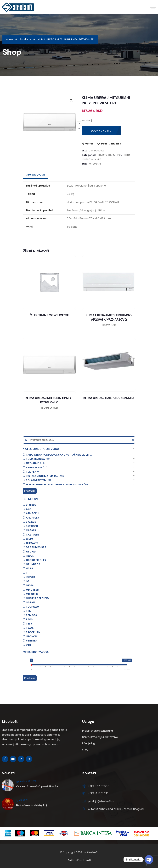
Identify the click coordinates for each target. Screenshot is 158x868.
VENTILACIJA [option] (36, 467)
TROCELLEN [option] (33, 632)
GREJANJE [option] (35, 463)
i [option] (26, 573)
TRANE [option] (30, 628)
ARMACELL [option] (32, 513)
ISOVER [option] (30, 577)
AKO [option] (28, 509)
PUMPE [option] (32, 472)
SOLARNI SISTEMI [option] (38, 480)
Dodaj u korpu (101, 130)
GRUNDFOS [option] (33, 564)
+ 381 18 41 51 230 (98, 793)
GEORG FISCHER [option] (36, 560)
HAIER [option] (29, 568)
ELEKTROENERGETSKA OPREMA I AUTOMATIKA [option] (57, 484)
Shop (85, 749)
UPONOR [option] (31, 636)
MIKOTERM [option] (32, 590)
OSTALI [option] (30, 602)
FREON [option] (30, 556)
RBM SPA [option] (31, 615)
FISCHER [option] (31, 551)
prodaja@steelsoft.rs (101, 801)
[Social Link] (5, 759)
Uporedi (89, 143)
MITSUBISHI (95, 163)
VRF (119, 155)
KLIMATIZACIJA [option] (38, 459)
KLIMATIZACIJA (106, 155)
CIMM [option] (29, 539)
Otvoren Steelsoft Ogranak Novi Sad (37, 786)
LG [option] (27, 581)
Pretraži (29, 491)
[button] (79, 449)
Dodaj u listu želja (111, 143)
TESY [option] (29, 623)
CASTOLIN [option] (32, 534)
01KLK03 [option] (31, 505)
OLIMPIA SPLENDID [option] (37, 598)
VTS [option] (28, 645)
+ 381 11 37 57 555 (98, 786)
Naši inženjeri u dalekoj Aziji (31, 805)
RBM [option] (28, 611)
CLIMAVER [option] (32, 543)
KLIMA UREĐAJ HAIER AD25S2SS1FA (109, 398)
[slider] (31, 665)
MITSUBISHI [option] (33, 594)
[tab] (35, 175)
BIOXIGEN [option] (32, 526)
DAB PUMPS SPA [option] (36, 547)
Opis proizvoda (35, 174)
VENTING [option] (31, 640)
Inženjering (89, 743)
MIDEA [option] (30, 585)
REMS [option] (29, 619)
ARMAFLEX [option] (32, 517)
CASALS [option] (31, 530)
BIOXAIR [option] (31, 522)
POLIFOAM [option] (32, 606)
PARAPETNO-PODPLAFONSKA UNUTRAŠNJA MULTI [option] (59, 455)
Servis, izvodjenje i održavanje (100, 737)
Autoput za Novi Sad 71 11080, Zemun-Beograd (116, 809)
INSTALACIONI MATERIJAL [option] (45, 476)
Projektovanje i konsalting (98, 730)
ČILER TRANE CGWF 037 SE (49, 315)
